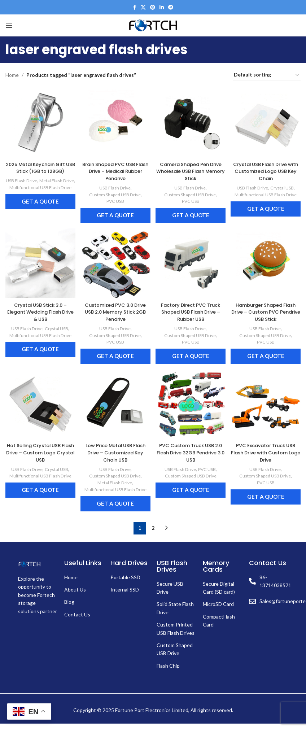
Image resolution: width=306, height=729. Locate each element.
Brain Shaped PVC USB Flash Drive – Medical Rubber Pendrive (115, 167)
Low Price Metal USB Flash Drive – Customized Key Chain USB (115, 451)
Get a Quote (38, 211)
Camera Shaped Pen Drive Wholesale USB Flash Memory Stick (191, 167)
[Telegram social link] (170, 7)
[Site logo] (153, 25)
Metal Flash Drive (37, 183)
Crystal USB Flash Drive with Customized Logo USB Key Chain (268, 167)
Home (12, 75)
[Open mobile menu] (9, 25)
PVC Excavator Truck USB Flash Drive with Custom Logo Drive (268, 451)
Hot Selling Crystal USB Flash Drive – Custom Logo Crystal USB (38, 451)
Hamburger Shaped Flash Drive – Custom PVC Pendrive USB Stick (267, 309)
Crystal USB (285, 184)
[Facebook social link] (135, 7)
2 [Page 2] (153, 533)
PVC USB (114, 197)
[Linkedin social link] (161, 7)
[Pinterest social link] (152, 7)
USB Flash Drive (37, 176)
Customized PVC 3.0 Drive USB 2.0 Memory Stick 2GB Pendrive (115, 309)
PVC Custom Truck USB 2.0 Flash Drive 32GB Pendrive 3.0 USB (191, 451)
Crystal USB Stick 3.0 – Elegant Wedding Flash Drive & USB (38, 309)
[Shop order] (267, 75)
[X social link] (143, 7)
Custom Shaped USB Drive (114, 190)
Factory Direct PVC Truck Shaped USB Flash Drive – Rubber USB (191, 309)
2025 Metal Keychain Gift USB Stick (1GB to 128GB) (38, 163)
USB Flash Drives (172, 571)
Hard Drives (129, 567)
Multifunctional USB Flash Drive (38, 193)
